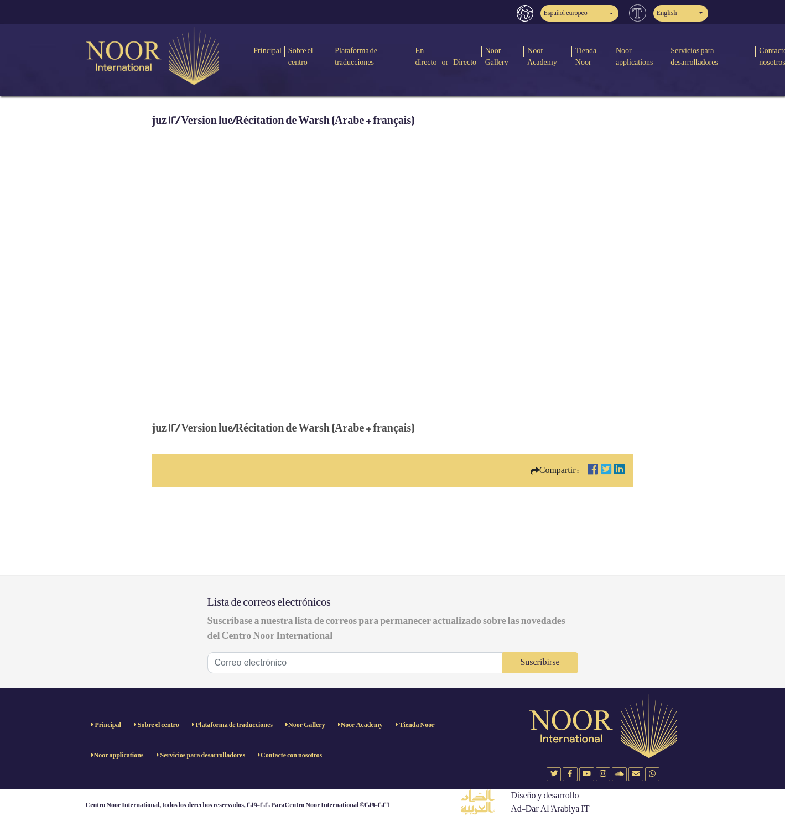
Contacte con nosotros (291, 755)
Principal (267, 50)
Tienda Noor (585, 56)
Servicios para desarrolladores (694, 56)
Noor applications (634, 56)
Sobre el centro (300, 56)
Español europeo (566, 13)
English (667, 13)
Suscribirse (539, 662)
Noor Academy (542, 56)
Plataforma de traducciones (356, 56)
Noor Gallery (496, 56)
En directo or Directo (446, 56)
